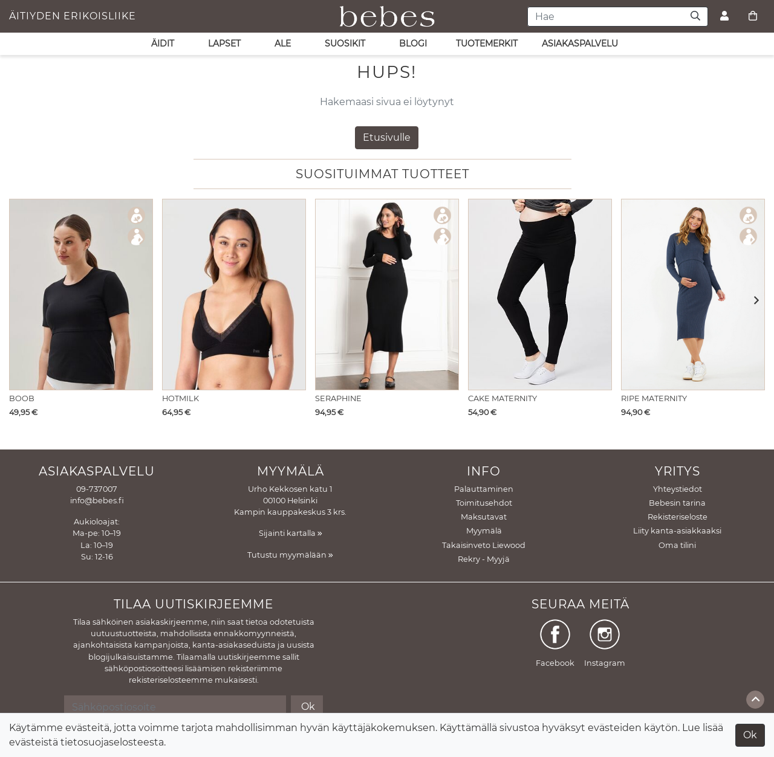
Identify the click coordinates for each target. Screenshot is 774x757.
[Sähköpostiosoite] (175, 706)
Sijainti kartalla (290, 533)
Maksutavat (484, 516)
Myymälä (484, 530)
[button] (752, 300)
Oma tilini (677, 545)
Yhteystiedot (677, 489)
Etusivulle (387, 137)
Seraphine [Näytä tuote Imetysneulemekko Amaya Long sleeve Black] (338, 398)
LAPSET (224, 43)
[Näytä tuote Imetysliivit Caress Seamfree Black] (234, 294)
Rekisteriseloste (677, 516)
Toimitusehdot (484, 502)
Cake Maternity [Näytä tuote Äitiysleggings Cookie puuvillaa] (502, 398)
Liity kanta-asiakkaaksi (677, 530)
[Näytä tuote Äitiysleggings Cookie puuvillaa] (540, 294)
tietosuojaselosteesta (112, 742)
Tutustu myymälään (290, 554)
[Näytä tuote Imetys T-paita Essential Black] (81, 294)
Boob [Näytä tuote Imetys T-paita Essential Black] (21, 398)
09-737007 (96, 489)
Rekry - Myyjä (484, 559)
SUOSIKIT (345, 43)
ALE (283, 43)
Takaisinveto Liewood (483, 545)
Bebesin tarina (677, 502)
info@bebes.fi (97, 500)
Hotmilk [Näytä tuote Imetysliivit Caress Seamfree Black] (180, 398)
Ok (750, 735)
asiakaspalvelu (580, 43)
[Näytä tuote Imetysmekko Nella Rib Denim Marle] (693, 294)
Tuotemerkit (487, 43)
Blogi (413, 43)
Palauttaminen (483, 489)
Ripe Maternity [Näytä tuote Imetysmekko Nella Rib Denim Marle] (654, 398)
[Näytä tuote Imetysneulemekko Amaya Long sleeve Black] (387, 294)
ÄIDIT (162, 43)
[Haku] (695, 17)
